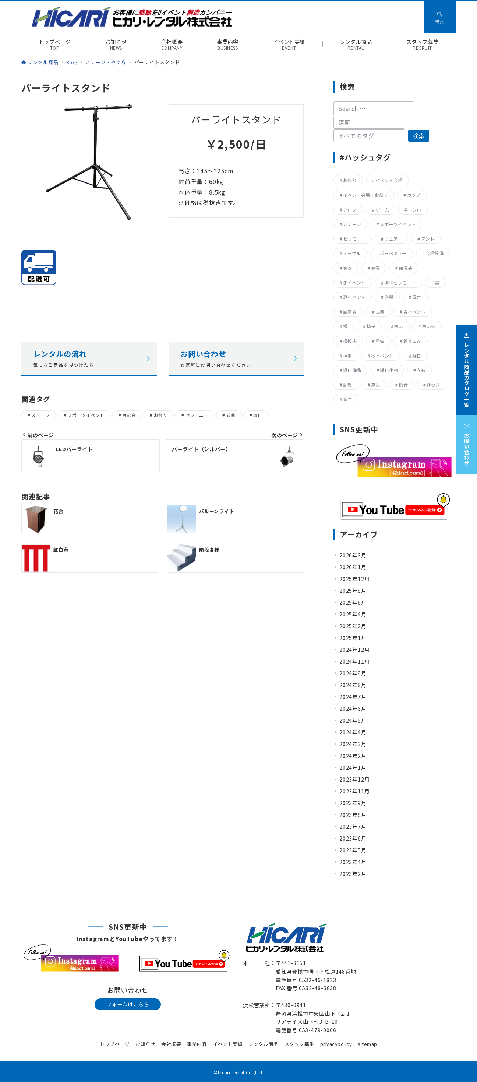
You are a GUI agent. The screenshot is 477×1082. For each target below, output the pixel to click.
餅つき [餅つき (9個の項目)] (433, 385)
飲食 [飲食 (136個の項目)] (403, 385)
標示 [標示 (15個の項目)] (398, 326)
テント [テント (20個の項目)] (428, 239)
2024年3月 (353, 744)
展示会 (129, 415)
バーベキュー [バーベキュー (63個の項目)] (392, 253)
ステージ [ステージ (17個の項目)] (352, 224)
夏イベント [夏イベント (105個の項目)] (354, 297)
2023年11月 (354, 791)
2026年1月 (353, 567)
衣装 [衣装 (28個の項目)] (421, 370)
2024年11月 (354, 661)
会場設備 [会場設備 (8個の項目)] (434, 253)
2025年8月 (353, 590)
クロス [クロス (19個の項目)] (350, 209)
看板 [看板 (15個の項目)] (379, 341)
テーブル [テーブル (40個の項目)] (352, 253)
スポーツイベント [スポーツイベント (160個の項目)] (398, 224)
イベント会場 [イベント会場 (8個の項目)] (388, 180)
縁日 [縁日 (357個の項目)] (416, 355)
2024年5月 (353, 720)
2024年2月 (353, 755)
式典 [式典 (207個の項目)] (379, 312)
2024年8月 (353, 685)
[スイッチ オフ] (440, 17)
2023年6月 (353, 838)
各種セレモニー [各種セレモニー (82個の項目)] (400, 282)
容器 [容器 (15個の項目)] (389, 297)
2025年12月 (354, 578)
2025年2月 (353, 626)
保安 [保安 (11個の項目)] (347, 268)
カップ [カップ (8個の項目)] (414, 195)
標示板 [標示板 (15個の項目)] (429, 326)
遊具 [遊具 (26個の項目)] (375, 385)
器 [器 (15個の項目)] (437, 282)
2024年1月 (353, 767)
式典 (231, 415)
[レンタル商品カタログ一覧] (466, 366)
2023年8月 (353, 814)
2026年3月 (353, 555)
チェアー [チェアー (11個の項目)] (393, 239)
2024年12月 (354, 649)
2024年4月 (353, 732)
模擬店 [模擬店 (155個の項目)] (350, 341)
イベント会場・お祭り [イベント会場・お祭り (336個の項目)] (365, 195)
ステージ (40, 415)
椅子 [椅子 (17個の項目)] (371, 326)
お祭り (160, 415)
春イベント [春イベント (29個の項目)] (414, 312)
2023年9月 (353, 803)
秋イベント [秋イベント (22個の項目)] (382, 355)
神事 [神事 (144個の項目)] (347, 355)
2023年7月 (353, 826)
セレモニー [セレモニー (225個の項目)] (354, 239)
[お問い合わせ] (466, 441)
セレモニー (197, 415)
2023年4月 (353, 862)
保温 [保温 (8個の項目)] (375, 268)
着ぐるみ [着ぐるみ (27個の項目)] (412, 341)
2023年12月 (354, 779)
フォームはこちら (127, 1004)
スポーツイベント (86, 415)
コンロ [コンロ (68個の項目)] (414, 209)
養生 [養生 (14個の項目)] (347, 399)
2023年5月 (353, 850)
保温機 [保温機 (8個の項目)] (405, 268)
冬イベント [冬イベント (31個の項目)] (354, 282)
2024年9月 (353, 673)
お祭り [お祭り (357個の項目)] (350, 180)
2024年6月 (353, 708)
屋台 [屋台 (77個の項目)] (416, 297)
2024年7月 (353, 696)
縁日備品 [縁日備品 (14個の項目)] (352, 370)
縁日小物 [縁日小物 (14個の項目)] (389, 370)
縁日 (257, 415)
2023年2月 (353, 873)
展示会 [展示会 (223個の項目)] (350, 312)
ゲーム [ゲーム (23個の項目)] (382, 209)
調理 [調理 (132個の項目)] (347, 385)
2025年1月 (353, 637)
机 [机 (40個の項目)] (345, 326)
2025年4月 (353, 614)
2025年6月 (353, 602)
